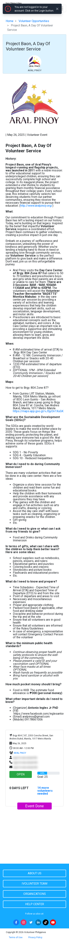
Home (9, 21)
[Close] (57, 9)
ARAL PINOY (20, 753)
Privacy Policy (35, 937)
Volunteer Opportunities (34, 21)
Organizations (34, 894)
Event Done (34, 806)
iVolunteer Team (34, 883)
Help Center (34, 904)
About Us (34, 873)
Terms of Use (15, 937)
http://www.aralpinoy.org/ (36, 205)
